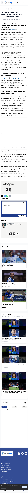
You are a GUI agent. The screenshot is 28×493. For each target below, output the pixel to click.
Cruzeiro (12, 29)
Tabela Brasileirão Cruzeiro (6, 479)
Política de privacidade (6, 467)
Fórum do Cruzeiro (5, 465)
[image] (24, 203)
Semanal (4, 406)
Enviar (22, 215)
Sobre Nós (3, 461)
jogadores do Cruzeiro (19, 77)
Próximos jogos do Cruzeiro (7, 477)
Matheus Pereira (17, 78)
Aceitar (24, 486)
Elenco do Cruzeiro (5, 483)
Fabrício (6, 78)
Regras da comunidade (6, 469)
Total (24, 406)
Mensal (14, 406)
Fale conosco (4, 471)
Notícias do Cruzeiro (5, 463)
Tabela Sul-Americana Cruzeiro (7, 481)
